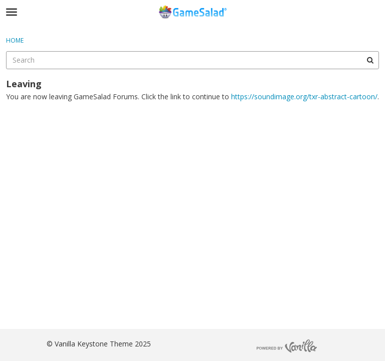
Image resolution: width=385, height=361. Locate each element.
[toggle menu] (11, 12)
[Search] (370, 60)
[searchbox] (192, 60)
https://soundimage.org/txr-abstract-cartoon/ (304, 96)
